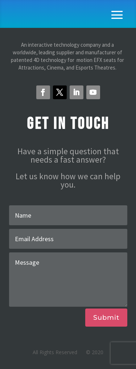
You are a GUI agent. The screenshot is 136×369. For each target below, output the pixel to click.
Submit (106, 318)
